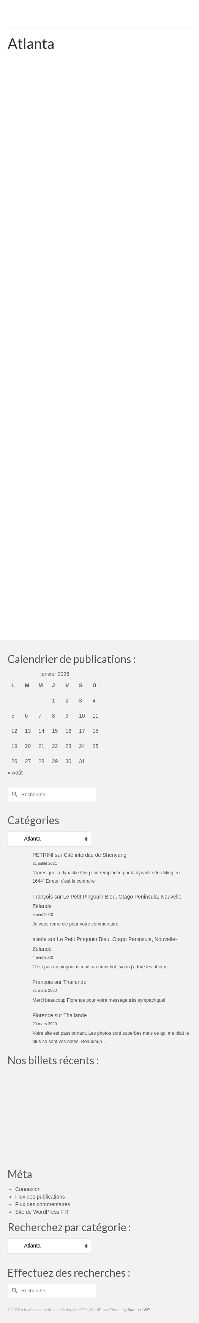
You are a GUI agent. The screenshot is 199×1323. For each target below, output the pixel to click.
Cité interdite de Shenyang (95, 855)
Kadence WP (139, 1310)
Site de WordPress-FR (41, 1212)
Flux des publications (40, 1197)
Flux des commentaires (42, 1204)
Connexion (28, 1189)
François (43, 897)
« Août (15, 773)
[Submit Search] (13, 794)
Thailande (75, 982)
